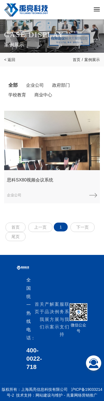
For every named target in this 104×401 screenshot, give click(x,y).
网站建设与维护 (49, 395)
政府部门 (61, 85)
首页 (76, 59)
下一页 (82, 227)
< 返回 (9, 59)
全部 (13, 85)
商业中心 (43, 95)
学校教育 (17, 95)
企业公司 (35, 85)
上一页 (40, 227)
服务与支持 (62, 319)
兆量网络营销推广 (81, 395)
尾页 (15, 236)
